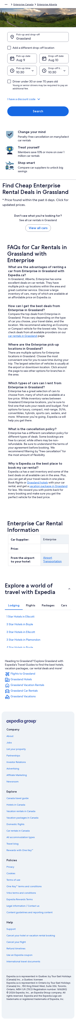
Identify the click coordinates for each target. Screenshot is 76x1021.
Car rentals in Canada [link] (18, 830)
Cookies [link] (10, 873)
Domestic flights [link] (15, 824)
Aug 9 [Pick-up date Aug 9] (20, 60)
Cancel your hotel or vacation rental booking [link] (30, 935)
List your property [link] (16, 749)
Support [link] (11, 929)
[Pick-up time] (22, 71)
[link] (38, 674)
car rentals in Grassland (22, 336)
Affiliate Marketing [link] (16, 775)
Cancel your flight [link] (16, 942)
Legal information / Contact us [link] (22, 905)
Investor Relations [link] (16, 762)
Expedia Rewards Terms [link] (19, 899)
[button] (38, 99)
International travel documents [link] (23, 961)
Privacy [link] (10, 866)
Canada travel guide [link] (17, 798)
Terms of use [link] (13, 879)
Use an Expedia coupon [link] (19, 955)
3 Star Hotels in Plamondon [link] (23, 639)
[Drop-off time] (54, 71)
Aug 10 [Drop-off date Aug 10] (53, 60)
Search (38, 111)
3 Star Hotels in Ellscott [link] (20, 632)
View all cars (38, 228)
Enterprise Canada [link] (23, 4)
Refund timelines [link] (15, 948)
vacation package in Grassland (48, 486)
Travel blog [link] (12, 843)
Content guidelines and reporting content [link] (29, 912)
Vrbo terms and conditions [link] (21, 892)
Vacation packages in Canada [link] (22, 817)
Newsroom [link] (12, 781)
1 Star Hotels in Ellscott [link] (20, 616)
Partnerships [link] (13, 755)
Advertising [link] (12, 768)
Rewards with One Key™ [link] (19, 850)
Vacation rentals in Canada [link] (20, 811)
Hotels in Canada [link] (15, 804)
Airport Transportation (52, 559)
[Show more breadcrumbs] (6, 4)
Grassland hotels (37, 482)
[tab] (14, 605)
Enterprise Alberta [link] (47, 4)
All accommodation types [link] (20, 837)
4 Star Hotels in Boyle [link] (19, 647)
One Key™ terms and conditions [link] (24, 886)
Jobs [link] (9, 742)
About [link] (9, 736)
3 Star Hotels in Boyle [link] (19, 624)
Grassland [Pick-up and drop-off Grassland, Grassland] (23, 38)
